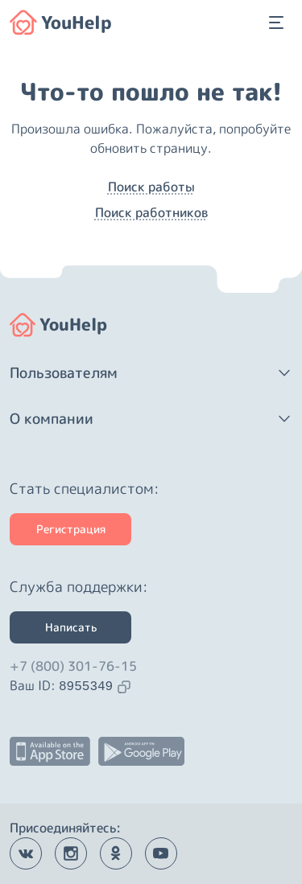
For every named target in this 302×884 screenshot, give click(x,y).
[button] (151, 373)
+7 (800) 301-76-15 (73, 666)
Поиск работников (151, 212)
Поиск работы (151, 186)
